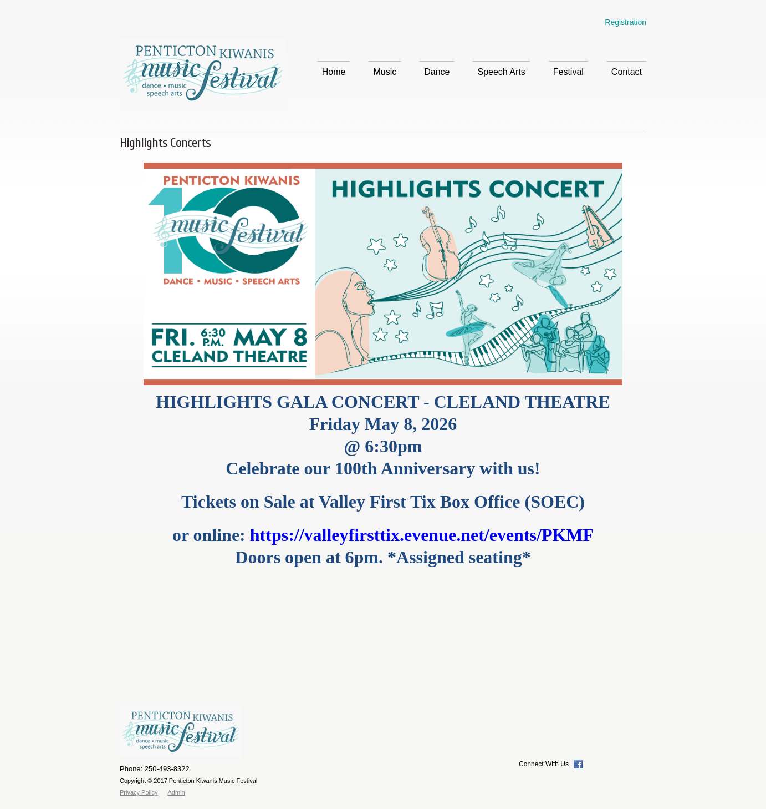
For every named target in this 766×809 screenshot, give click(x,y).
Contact (626, 72)
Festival (568, 73)
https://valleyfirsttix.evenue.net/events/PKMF (422, 535)
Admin (176, 792)
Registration (625, 22)
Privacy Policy (138, 792)
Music (384, 73)
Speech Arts (501, 72)
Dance (437, 72)
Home (334, 72)
